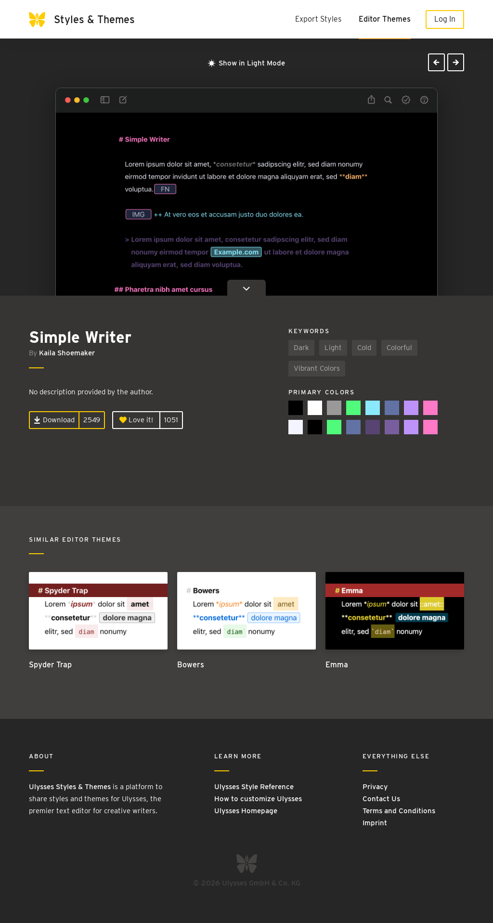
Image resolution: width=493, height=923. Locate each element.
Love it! (136, 420)
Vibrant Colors (317, 368)
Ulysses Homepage (245, 810)
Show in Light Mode (246, 63)
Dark (301, 347)
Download (54, 420)
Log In (444, 19)
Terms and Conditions (399, 810)
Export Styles (318, 19)
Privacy (375, 786)
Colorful (399, 347)
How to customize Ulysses (258, 798)
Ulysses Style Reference (254, 786)
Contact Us (381, 798)
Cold (364, 347)
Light (333, 347)
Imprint (375, 823)
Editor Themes (385, 19)
